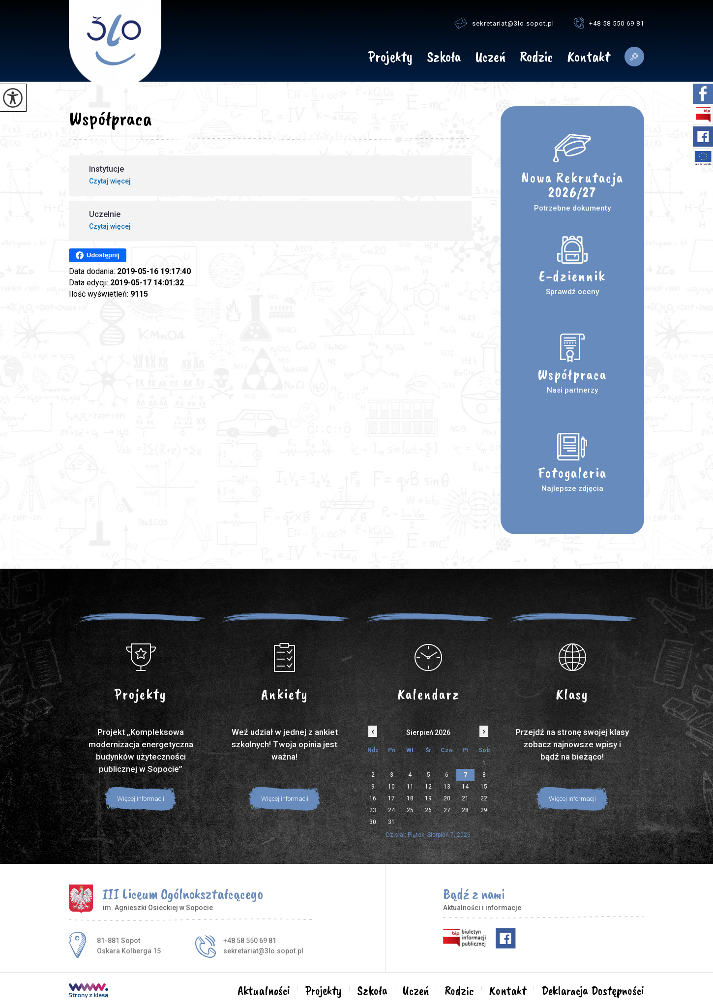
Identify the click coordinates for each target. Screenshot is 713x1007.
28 (465, 810)
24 (391, 810)
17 (391, 798)
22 (483, 798)
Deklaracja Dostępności (592, 990)
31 (391, 822)
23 (372, 810)
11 (410, 786)
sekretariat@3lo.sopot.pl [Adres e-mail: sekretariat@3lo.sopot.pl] (263, 951)
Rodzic (536, 57)
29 (483, 810)
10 (391, 786)
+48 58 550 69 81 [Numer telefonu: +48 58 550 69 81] (249, 941)
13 (447, 786)
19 (428, 798)
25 (410, 810)
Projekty (390, 57)
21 (465, 798)
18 (410, 798)
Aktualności (347, 56)
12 (428, 786)
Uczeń (490, 57)
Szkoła (444, 57)
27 (447, 810)
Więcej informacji (140, 798)
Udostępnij (97, 255)
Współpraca (110, 118)
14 (465, 786)
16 (372, 798)
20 (447, 798)
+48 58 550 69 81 (609, 23)
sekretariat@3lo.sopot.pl (504, 23)
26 (428, 810)
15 (483, 786)
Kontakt (588, 57)
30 (372, 822)
